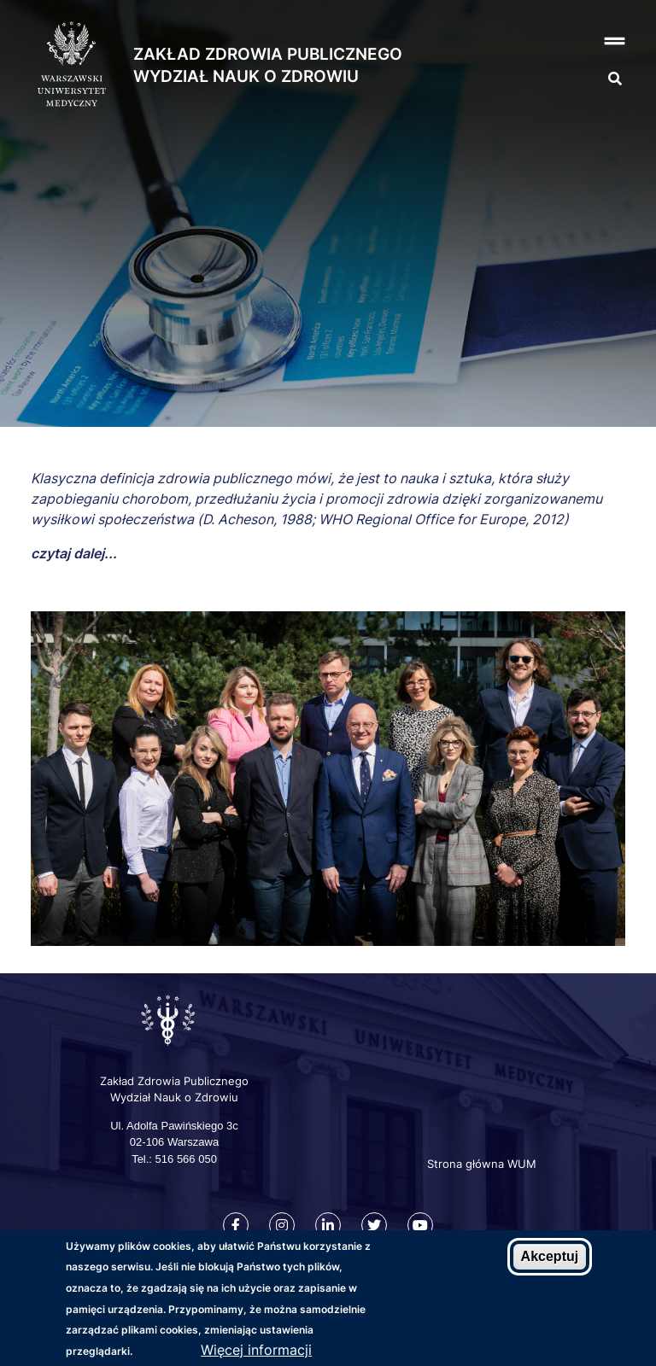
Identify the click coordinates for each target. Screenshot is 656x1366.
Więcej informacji (256, 1349)
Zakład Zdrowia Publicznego (267, 54)
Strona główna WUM (481, 1163)
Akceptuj (550, 1256)
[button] (584, 41)
